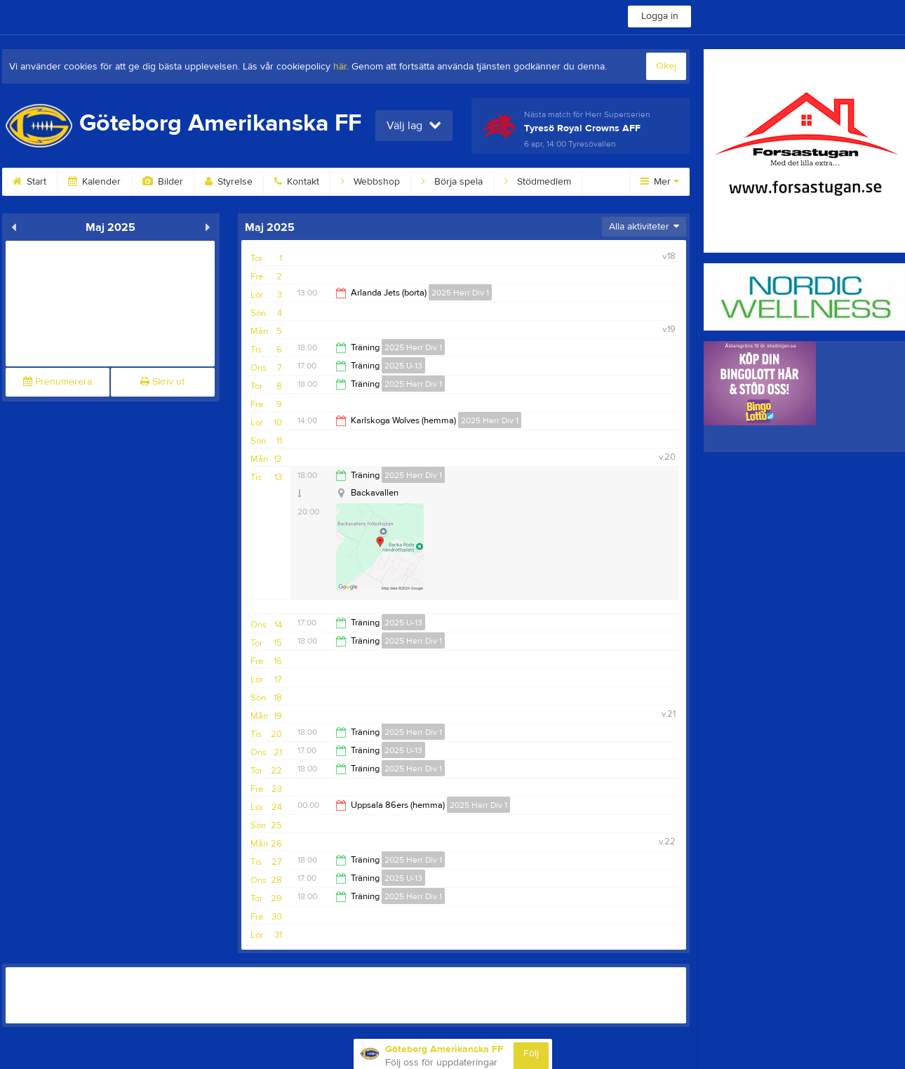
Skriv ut (162, 382)
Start (29, 181)
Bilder (162, 181)
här (340, 66)
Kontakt (296, 181)
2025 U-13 (403, 365)
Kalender (94, 181)
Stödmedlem (537, 181)
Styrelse (229, 181)
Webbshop (370, 181)
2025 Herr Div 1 (460, 292)
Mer (660, 181)
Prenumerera (57, 382)
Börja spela (452, 181)
